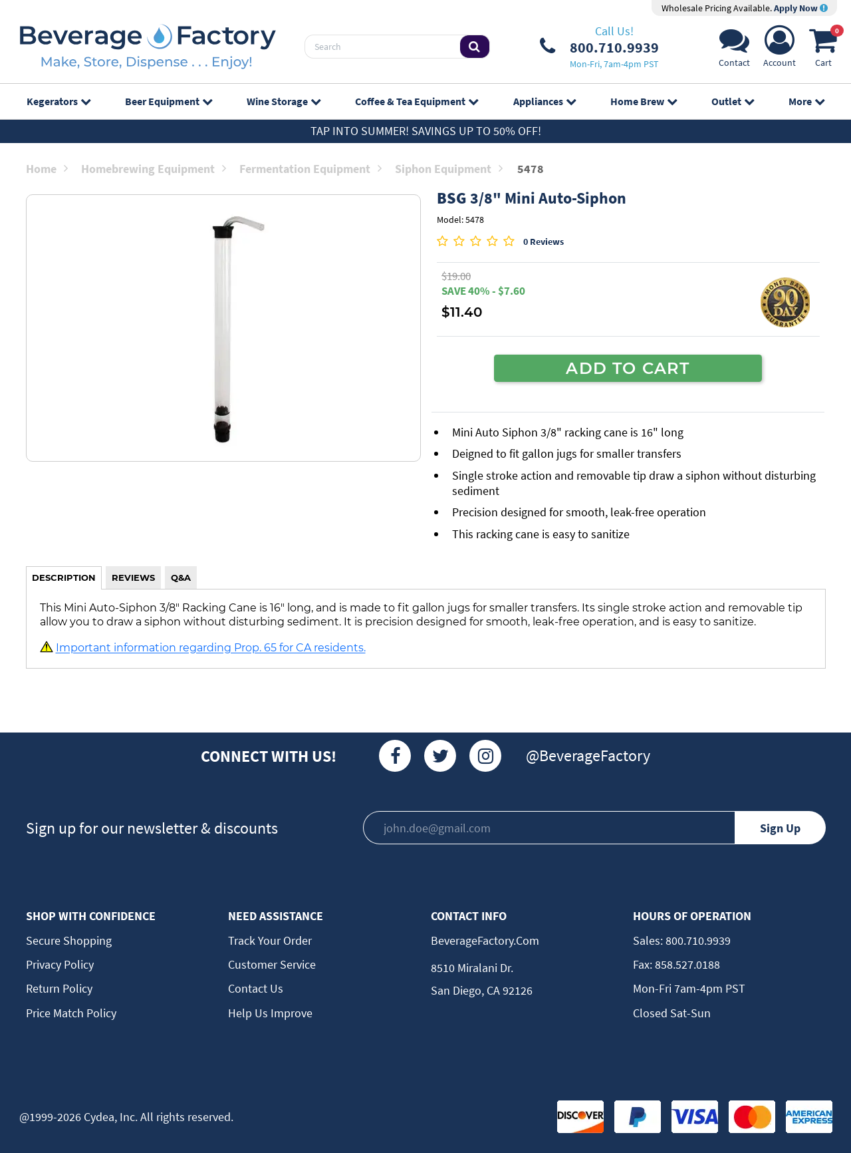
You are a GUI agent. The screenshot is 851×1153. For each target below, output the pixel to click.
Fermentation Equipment (310, 168)
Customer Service (272, 964)
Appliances (544, 101)
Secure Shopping (69, 940)
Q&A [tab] (181, 577)
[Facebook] (395, 756)
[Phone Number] (599, 46)
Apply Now (801, 8)
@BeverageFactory (588, 755)
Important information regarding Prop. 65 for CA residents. (211, 648)
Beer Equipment (168, 101)
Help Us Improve (270, 1013)
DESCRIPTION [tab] (64, 577)
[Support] (734, 50)
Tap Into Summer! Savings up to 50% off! (425, 130)
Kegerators (58, 101)
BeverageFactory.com (485, 940)
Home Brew (643, 101)
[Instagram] (485, 756)
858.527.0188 (686, 964)
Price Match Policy (71, 1013)
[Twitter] (440, 756)
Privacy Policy (60, 964)
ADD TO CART (627, 368)
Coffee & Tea (416, 101)
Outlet (732, 101)
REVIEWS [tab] (133, 577)
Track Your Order (270, 940)
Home (47, 168)
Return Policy (59, 988)
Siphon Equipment (449, 168)
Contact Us (255, 988)
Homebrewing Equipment (153, 168)
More (806, 101)
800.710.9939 (697, 940)
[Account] (779, 50)
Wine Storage (283, 101)
